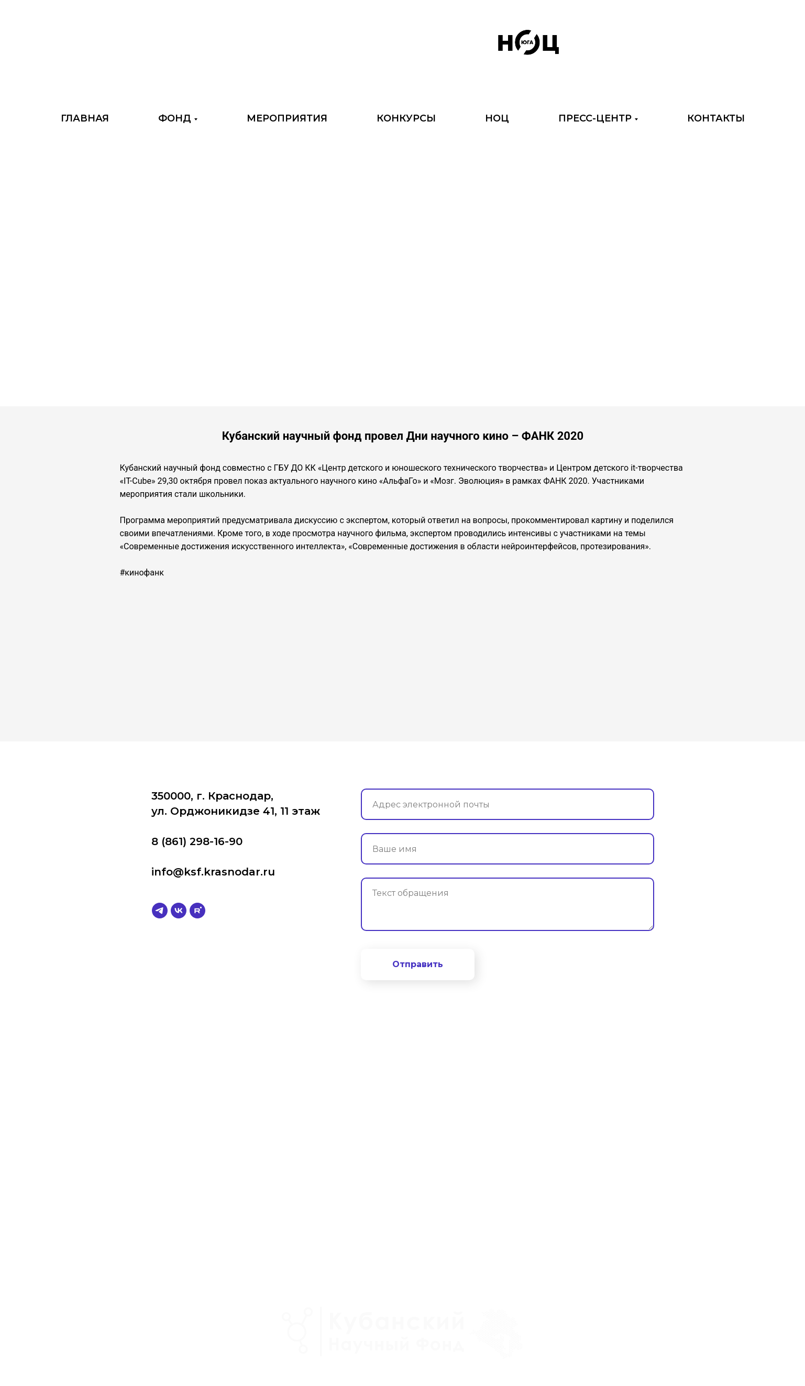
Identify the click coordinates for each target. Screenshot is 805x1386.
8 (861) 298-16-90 (196, 841)
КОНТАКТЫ (716, 118)
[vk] (178, 910)
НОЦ (497, 118)
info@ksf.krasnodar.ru (213, 872)
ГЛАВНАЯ (85, 118)
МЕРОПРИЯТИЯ (287, 118)
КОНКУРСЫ (406, 118)
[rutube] (197, 910)
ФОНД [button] (174, 118)
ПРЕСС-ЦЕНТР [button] (595, 118)
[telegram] (160, 910)
